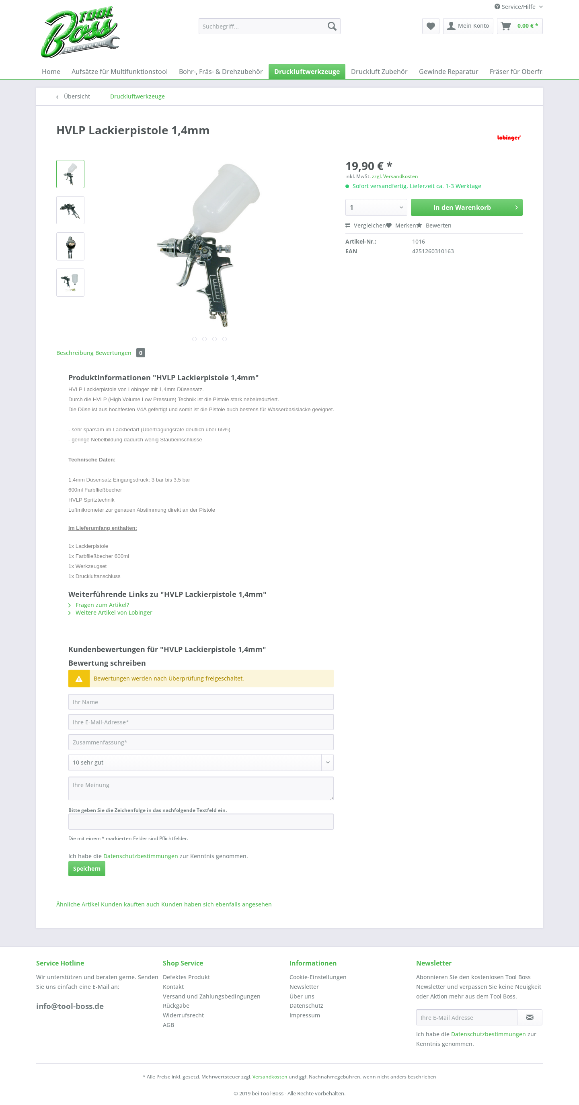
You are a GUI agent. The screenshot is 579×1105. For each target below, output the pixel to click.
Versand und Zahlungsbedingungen (212, 996)
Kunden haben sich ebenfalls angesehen (216, 904)
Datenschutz (306, 1005)
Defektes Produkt (186, 977)
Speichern (87, 868)
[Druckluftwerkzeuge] (307, 71)
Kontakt (173, 986)
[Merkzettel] (430, 26)
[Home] (51, 71)
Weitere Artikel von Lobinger (110, 612)
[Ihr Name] (201, 702)
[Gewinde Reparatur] (448, 71)
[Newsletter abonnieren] (529, 1017)
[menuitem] (270, 30)
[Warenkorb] (520, 26)
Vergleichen (365, 225)
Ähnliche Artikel (77, 904)
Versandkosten (270, 1076)
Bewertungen (120, 353)
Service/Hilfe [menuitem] (516, 6)
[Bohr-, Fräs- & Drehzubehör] (221, 71)
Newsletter (304, 986)
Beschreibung (75, 353)
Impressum (305, 1015)
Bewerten (434, 225)
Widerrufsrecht (183, 1015)
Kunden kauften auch (130, 904)
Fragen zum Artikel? (98, 605)
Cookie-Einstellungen (318, 977)
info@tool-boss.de (70, 1006)
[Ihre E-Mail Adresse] (466, 1017)
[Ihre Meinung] (201, 788)
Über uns (302, 996)
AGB (168, 1025)
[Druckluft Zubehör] (379, 71)
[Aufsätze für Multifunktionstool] (119, 71)
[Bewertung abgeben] (201, 762)
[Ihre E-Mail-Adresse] (201, 722)
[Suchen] (332, 26)
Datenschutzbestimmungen (140, 856)
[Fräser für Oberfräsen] (523, 71)
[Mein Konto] (468, 26)
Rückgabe (176, 1005)
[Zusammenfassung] (201, 742)
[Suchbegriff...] (270, 26)
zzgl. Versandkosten (395, 176)
